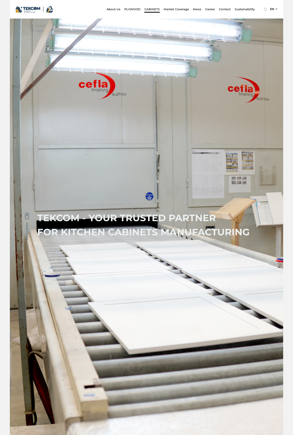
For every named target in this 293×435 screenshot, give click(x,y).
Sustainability (245, 9)
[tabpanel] (146, 227)
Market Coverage (176, 9)
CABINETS (152, 9)
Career (210, 9)
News (197, 9)
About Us (114, 9)
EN (272, 9)
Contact (225, 9)
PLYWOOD (132, 9)
